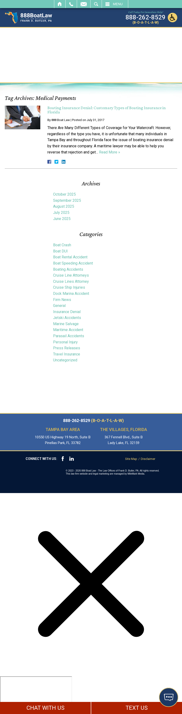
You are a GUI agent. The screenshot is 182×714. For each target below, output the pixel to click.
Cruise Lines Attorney (71, 281)
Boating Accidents (68, 269)
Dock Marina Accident (71, 293)
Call (71, 4)
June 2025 (62, 218)
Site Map (131, 459)
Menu (118, 4)
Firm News (62, 299)
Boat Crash (62, 245)
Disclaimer (148, 459)
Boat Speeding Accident (73, 263)
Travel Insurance (66, 354)
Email (83, 4)
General (59, 305)
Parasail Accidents (68, 336)
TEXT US (137, 708)
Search (96, 4)
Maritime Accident (68, 330)
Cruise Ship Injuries (69, 287)
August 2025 (63, 206)
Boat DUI (60, 251)
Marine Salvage (66, 324)
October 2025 (64, 194)
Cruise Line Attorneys (71, 275)
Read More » (109, 152)
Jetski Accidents (67, 317)
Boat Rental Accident (70, 257)
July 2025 (61, 212)
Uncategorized (65, 360)
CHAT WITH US (45, 708)
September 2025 (67, 200)
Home (59, 4)
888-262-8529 (93, 420)
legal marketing (101, 473)
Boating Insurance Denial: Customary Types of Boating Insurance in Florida (106, 109)
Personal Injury (65, 342)
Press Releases (66, 348)
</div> (36, 694)
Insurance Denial (67, 312)
